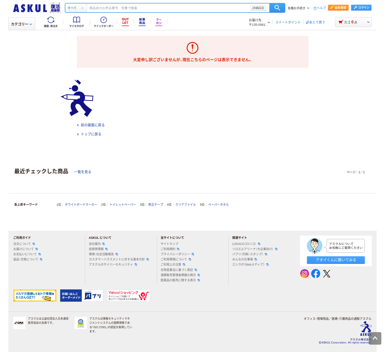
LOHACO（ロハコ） (246, 244)
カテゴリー (21, 24)
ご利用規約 (170, 249)
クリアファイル (185, 204)
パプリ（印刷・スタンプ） (249, 254)
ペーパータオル (218, 204)
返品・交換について (27, 259)
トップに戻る (89, 134)
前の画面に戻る (91, 125)
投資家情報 (98, 249)
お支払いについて (27, 254)
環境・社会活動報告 (103, 254)
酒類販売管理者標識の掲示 (180, 275)
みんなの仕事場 (244, 259)
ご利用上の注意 (173, 264)
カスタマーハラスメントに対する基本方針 (119, 259)
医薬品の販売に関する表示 (180, 280)
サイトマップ (169, 244)
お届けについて (25, 249)
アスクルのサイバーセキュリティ (113, 264)
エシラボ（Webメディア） (250, 264)
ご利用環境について (176, 259)
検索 (277, 8)
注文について (24, 244)
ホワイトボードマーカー (81, 204)
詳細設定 (258, 7)
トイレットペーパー (123, 204)
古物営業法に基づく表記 (179, 270)
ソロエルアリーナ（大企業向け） (254, 249)
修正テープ (155, 204)
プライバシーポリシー (177, 254)
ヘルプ (321, 8)
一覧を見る (82, 172)
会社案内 (97, 244)
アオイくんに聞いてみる (336, 260)
